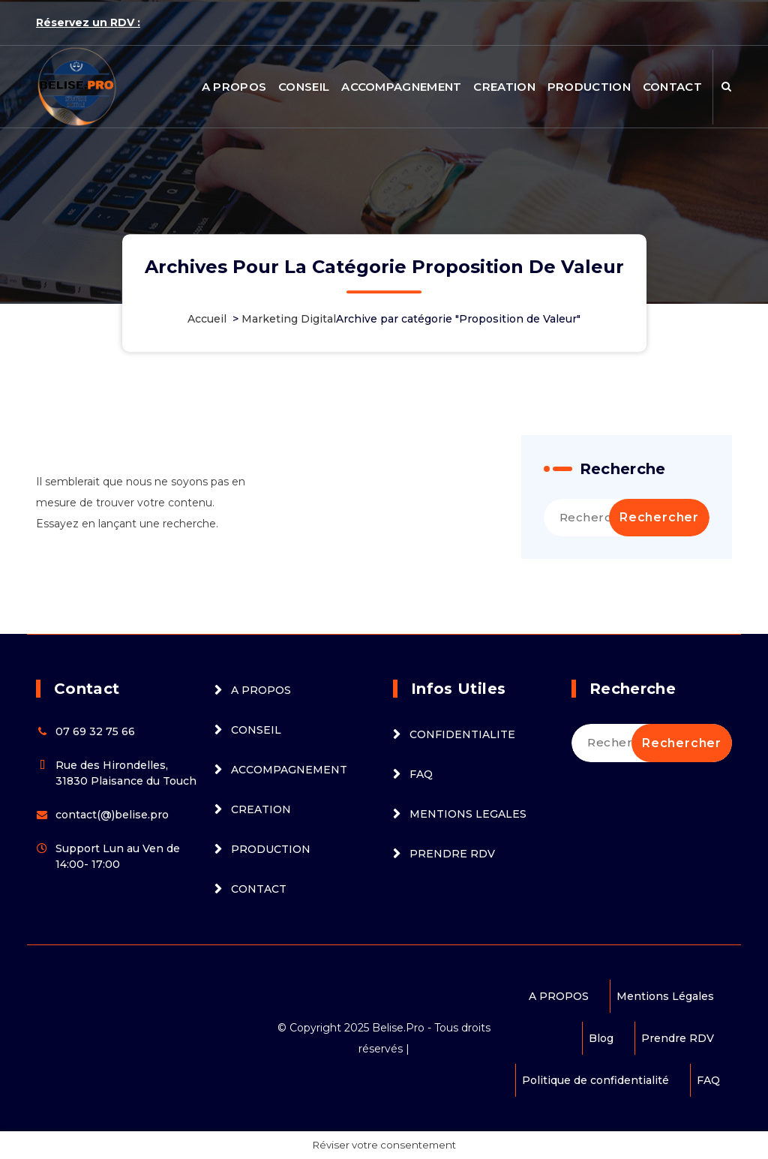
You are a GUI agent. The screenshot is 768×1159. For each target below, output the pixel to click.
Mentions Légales (665, 996)
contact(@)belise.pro (112, 814)
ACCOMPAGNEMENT (401, 87)
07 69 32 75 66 (95, 731)
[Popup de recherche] (726, 87)
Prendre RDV (677, 1038)
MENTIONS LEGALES (468, 814)
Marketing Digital (289, 319)
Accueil (207, 319)
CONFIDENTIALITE (462, 734)
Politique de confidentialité (595, 1080)
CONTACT (672, 87)
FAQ (421, 774)
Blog (601, 1038)
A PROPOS (234, 87)
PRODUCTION (589, 87)
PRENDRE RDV (452, 853)
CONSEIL (303, 87)
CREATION (504, 87)
